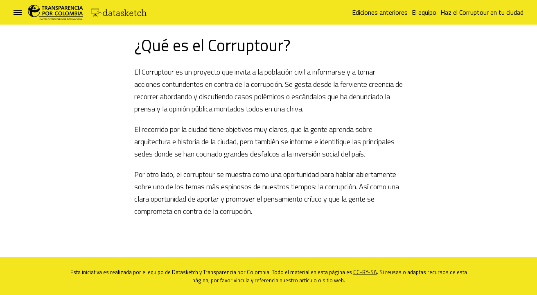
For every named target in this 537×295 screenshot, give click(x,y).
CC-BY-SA (365, 272)
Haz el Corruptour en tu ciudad (481, 12)
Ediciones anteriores (380, 12)
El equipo (424, 12)
